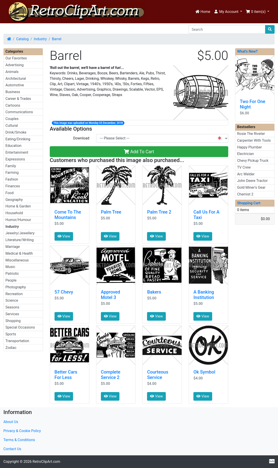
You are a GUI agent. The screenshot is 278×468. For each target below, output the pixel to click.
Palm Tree (111, 212)
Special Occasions (20, 327)
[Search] (227, 29)
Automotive (14, 85)
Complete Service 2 (110, 374)
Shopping (13, 321)
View (63, 236)
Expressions (15, 159)
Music (10, 267)
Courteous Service (157, 374)
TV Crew (244, 167)
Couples (12, 119)
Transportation (17, 341)
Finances (12, 186)
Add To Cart (139, 151)
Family (10, 166)
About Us (10, 422)
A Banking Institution (203, 294)
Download (81, 138)
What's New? (247, 51)
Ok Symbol (204, 372)
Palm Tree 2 (159, 212)
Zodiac (11, 348)
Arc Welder (245, 174)
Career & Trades (18, 98)
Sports (10, 334)
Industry (40, 39)
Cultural (11, 125)
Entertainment (16, 152)
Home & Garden (18, 206)
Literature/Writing (19, 240)
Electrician (245, 154)
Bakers (154, 292)
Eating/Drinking (17, 139)
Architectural (15, 78)
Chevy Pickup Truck (252, 160)
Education (13, 145)
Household (14, 213)
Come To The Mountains (68, 214)
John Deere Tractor (252, 181)
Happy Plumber (249, 147)
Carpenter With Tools (254, 140)
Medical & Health (19, 253)
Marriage (12, 247)
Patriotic (12, 273)
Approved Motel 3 (110, 294)
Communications (19, 112)
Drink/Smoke (15, 132)
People (11, 280)
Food (9, 193)
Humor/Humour (18, 220)
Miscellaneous (17, 260)
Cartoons (12, 105)
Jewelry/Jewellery (20, 233)
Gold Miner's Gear (251, 187)
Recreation (14, 294)
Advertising (14, 65)
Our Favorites (16, 58)
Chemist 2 (245, 194)
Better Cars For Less (66, 374)
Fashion (11, 179)
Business (12, 92)
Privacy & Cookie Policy (22, 431)
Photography (15, 287)
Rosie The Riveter (251, 134)
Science (11, 300)
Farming (12, 172)
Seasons (12, 307)
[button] (228, 11)
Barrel (57, 39)
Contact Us (12, 449)
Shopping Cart (248, 203)
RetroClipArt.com (46, 461)
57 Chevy (64, 292)
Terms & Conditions (19, 440)
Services (12, 314)
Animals (12, 72)
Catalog (22, 39)
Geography (14, 200)
